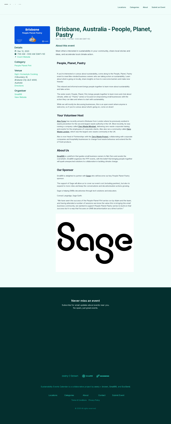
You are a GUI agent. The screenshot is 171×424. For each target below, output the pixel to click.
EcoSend (126, 386)
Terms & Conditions (79, 400)
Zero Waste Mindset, (87, 126)
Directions (19, 85)
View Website (21, 97)
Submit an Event (158, 7)
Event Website (23, 57)
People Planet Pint (23, 65)
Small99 (18, 94)
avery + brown (101, 386)
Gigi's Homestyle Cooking (26, 74)
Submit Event (118, 395)
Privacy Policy (94, 400)
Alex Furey (61, 121)
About (145, 7)
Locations (122, 7)
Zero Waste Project (100, 136)
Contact (101, 395)
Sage (88, 176)
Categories (134, 7)
